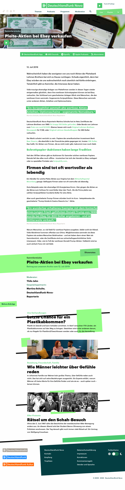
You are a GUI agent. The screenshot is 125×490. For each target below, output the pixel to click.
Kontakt (47, 454)
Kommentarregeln (84, 461)
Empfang (48, 457)
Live (101, 12)
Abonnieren (97, 54)
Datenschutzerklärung (86, 450)
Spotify (65, 54)
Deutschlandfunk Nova (54, 450)
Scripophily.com (60, 161)
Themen (38, 11)
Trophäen (48, 461)
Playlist (110, 12)
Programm (65, 11)
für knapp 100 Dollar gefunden (62, 124)
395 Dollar (92, 141)
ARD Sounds (51, 54)
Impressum (82, 454)
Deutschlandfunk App (32, 54)
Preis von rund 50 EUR (40, 127)
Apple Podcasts (80, 54)
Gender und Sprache (86, 464)
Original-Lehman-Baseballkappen (63, 130)
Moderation (80, 11)
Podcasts (51, 11)
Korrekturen (82, 457)
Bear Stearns (32, 141)
